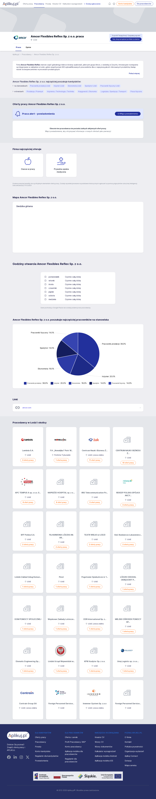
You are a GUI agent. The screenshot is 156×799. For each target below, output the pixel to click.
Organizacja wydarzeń (134, 751)
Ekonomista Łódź (74, 86)
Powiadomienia (41, 761)
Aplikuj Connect (131, 756)
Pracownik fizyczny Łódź (109, 86)
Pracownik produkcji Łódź (40, 86)
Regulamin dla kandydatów (46, 756)
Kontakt (128, 742)
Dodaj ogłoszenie (92, 4)
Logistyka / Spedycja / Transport (113, 91)
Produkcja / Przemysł (35, 91)
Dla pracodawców (144, 4)
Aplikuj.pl (16, 54)
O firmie (128, 737)
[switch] (128, 114)
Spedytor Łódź (91, 86)
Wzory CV (99, 742)
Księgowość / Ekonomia (87, 91)
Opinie (28, 47)
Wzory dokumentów (103, 746)
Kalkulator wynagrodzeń (72, 4)
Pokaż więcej (134, 73)
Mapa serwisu (130, 765)
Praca (18, 47)
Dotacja (128, 761)
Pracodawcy (39, 4)
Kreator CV (57, 4)
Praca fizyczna (136, 91)
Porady (48, 4)
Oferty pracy (28, 4)
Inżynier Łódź (59, 86)
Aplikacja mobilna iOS (104, 761)
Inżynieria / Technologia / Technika (60, 91)
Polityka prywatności (134, 746)
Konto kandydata (125, 4)
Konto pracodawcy (73, 746)
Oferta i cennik (71, 737)
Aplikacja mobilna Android (106, 756)
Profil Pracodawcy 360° (75, 742)
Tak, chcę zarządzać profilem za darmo (126, 39)
